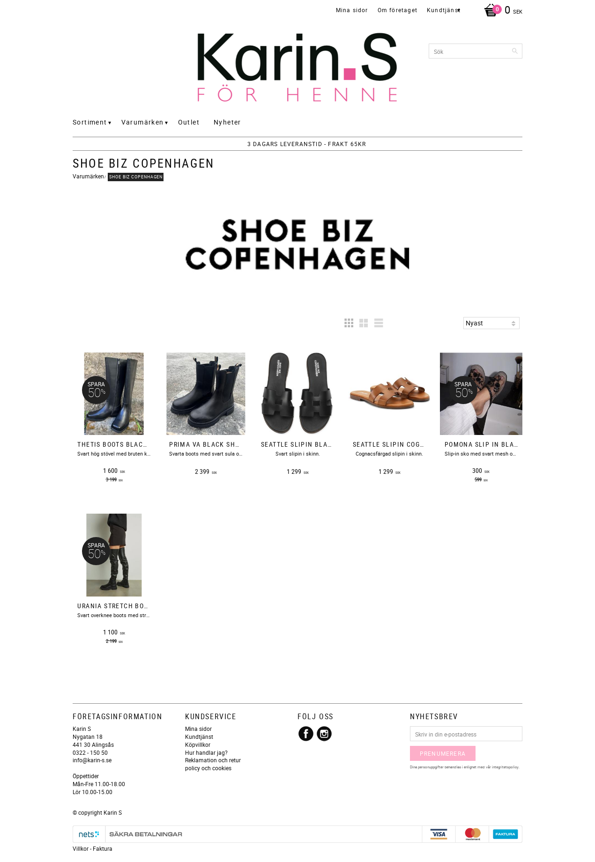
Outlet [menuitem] (189, 122)
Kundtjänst (199, 736)
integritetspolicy (505, 766)
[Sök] (515, 51)
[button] (348, 323)
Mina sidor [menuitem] (352, 10)
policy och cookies (208, 768)
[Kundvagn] (500, 11)
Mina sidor (198, 728)
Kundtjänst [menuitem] (444, 10)
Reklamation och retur (213, 760)
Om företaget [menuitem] (397, 10)
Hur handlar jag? (206, 752)
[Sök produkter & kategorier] (475, 51)
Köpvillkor (197, 744)
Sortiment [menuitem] (90, 122)
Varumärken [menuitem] (142, 122)
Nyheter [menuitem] (227, 122)
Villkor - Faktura (92, 848)
